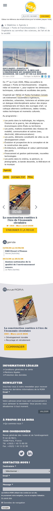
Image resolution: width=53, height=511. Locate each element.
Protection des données (16, 375)
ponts (6, 177)
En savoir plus (6, 498)
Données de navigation (14, 503)
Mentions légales (12, 372)
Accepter (5, 508)
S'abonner (45, 16)
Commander (15, 347)
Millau (30, 177)
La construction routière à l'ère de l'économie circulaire (20, 220)
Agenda (7, 170)
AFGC (19, 95)
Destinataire (9, 466)
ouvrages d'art (18, 177)
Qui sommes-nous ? (14, 424)
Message (8, 485)
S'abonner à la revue (20, 230)
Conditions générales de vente (19, 370)
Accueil (5, 5)
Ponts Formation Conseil (36, 95)
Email (6, 392)
